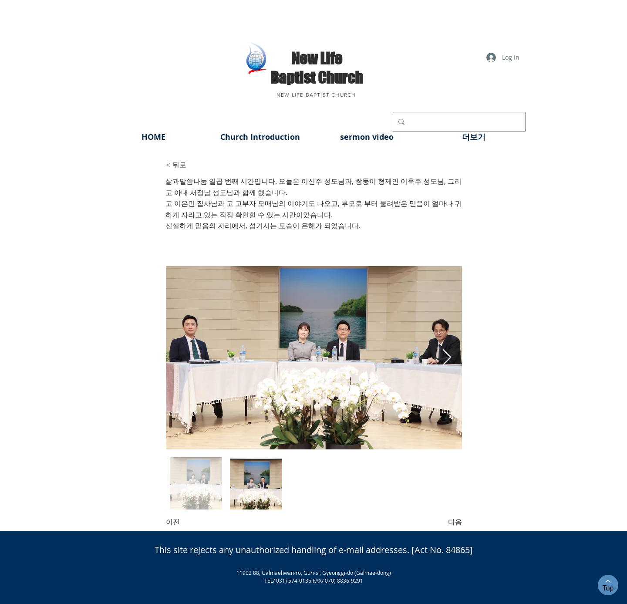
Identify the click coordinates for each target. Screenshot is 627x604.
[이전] (194, 522)
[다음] (440, 522)
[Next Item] (447, 357)
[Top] (608, 585)
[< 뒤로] (194, 165)
